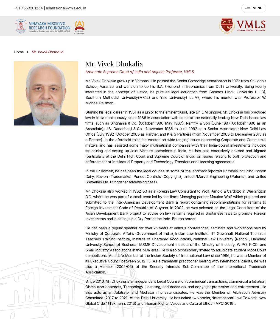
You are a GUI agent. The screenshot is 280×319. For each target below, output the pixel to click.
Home (19, 52)
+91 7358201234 (28, 8)
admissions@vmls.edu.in (66, 8)
